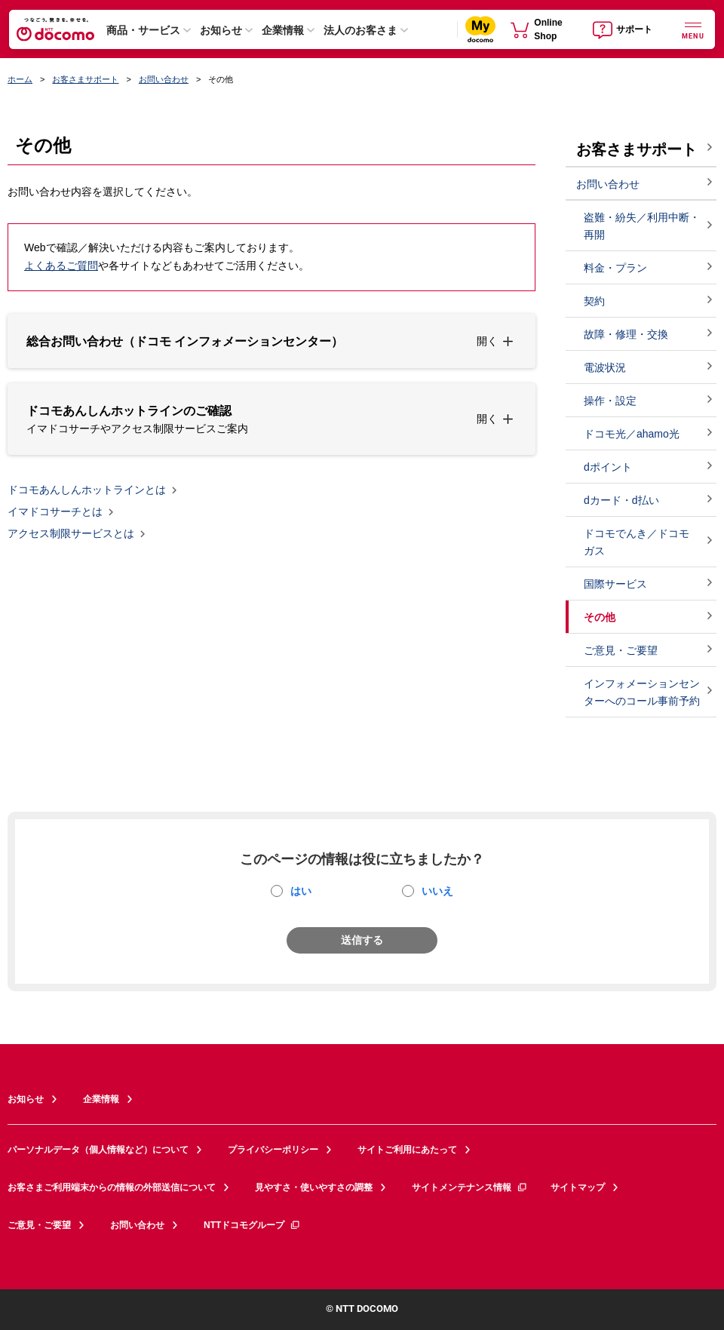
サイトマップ (578, 1187)
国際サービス (615, 584)
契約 (594, 301)
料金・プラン (615, 268)
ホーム (20, 79)
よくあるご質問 (61, 266)
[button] (271, 341)
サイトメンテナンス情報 (470, 1187)
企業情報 (283, 30)
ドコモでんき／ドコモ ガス (636, 542)
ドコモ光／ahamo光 (632, 434)
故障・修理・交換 (626, 334)
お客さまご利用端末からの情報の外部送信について (112, 1187)
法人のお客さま (360, 30)
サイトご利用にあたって (407, 1149)
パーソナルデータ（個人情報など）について (98, 1149)
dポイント (608, 467)
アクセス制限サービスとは (71, 534)
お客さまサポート (85, 79)
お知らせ (221, 30)
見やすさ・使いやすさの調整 (314, 1187)
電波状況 (605, 367)
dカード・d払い (621, 500)
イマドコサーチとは (55, 512)
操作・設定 (610, 401)
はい (300, 891)
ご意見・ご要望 (621, 650)
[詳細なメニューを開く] (693, 29)
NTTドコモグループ (252, 1225)
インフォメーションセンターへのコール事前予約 (642, 692)
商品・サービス (143, 30)
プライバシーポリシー (273, 1149)
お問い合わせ (164, 79)
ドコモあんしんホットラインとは (87, 490)
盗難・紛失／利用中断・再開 (642, 226)
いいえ (437, 891)
